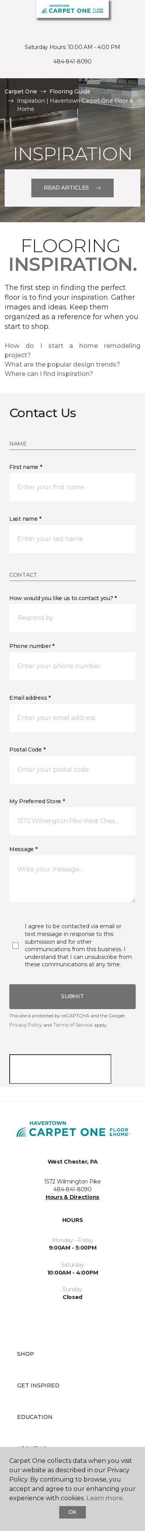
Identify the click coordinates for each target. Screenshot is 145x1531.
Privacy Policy (25, 1025)
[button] (72, 618)
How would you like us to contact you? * (63, 598)
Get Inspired (38, 1385)
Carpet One (21, 91)
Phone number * (32, 646)
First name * (25, 467)
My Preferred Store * (37, 801)
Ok (72, 1511)
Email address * (30, 698)
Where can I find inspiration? (49, 373)
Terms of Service (73, 1025)
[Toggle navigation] (11, 16)
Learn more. (105, 1498)
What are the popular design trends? (62, 364)
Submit (72, 996)
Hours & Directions (72, 1197)
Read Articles (72, 187)
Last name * (25, 518)
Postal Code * (27, 749)
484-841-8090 (72, 61)
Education (35, 1416)
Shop (25, 1353)
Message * (23, 849)
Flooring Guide (69, 91)
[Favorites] (125, 15)
